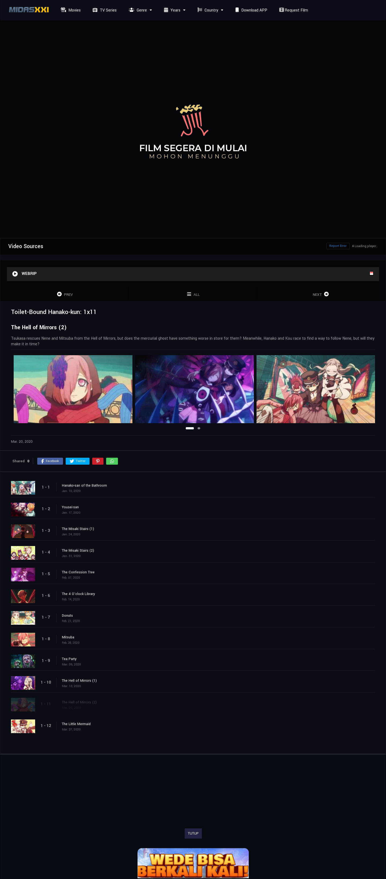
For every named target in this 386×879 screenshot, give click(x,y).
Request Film (293, 10)
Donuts (67, 615)
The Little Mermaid (76, 724)
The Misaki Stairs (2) (78, 550)
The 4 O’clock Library (78, 594)
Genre (137, 10)
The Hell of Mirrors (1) (79, 680)
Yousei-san (70, 507)
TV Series (104, 10)
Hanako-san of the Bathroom (84, 485)
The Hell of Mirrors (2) (79, 702)
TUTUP (193, 833)
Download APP (250, 10)
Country (207, 10)
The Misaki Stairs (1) (78, 528)
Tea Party (69, 659)
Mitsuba (68, 637)
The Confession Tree (78, 572)
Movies (70, 10)
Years (171, 10)
